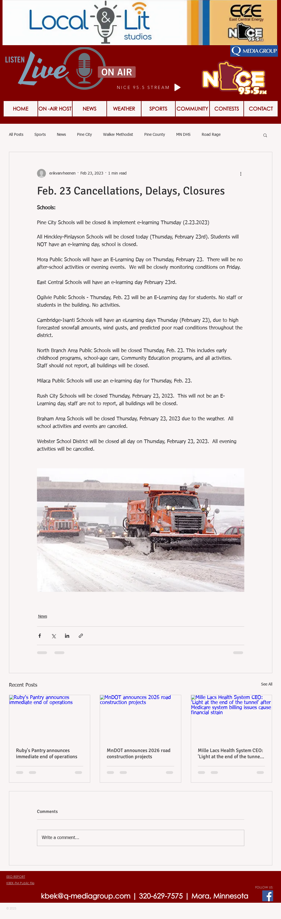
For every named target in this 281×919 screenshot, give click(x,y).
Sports (40, 135)
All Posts (16, 135)
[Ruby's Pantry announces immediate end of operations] (49, 718)
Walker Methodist (118, 135)
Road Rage (211, 135)
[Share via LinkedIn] (67, 635)
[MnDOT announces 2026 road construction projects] (140, 718)
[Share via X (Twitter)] (53, 635)
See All (266, 684)
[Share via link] (80, 635)
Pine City (84, 135)
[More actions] (241, 173)
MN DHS (183, 135)
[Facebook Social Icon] (267, 895)
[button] (226, 108)
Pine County (154, 135)
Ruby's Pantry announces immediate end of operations (46, 753)
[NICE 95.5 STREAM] (149, 87)
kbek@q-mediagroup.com (85, 896)
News (61, 135)
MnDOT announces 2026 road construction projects (139, 753)
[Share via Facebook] (39, 635)
